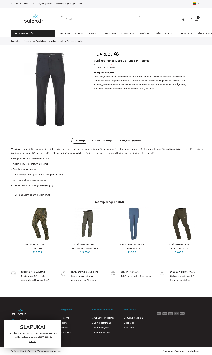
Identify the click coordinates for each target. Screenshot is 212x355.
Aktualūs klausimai (133, 317)
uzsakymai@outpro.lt (43, 3)
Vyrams (63, 322)
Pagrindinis (15, 41)
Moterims (64, 317)
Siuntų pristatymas (101, 322)
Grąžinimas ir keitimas (103, 317)
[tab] (79, 141)
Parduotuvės (193, 351)
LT (197, 3)
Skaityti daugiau (45, 337)
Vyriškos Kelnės (39, 41)
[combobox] (101, 19)
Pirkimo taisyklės (100, 327)
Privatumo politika (101, 332)
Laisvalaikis (65, 332)
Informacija (80, 140)
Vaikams (64, 327)
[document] (33, 334)
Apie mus (129, 322)
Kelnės (26, 41)
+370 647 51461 (20, 3)
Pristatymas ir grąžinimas (130, 140)
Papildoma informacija (102, 140)
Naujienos (129, 327)
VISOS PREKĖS (24, 33)
